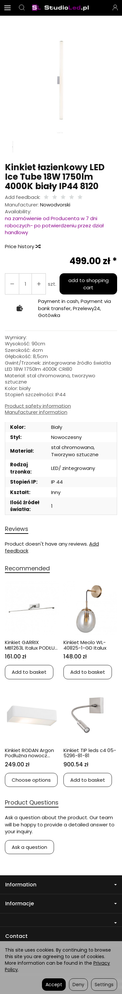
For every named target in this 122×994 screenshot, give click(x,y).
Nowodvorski (55, 204)
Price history (22, 246)
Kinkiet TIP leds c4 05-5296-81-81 (89, 753)
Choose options (31, 779)
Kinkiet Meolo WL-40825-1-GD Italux (84, 645)
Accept (54, 984)
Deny (78, 984)
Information (61, 884)
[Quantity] (25, 283)
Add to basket (29, 672)
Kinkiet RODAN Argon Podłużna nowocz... (29, 753)
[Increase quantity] (12, 283)
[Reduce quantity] (39, 283)
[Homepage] (61, 8)
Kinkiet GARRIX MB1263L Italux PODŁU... (31, 645)
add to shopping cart (88, 284)
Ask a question (29, 847)
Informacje (61, 903)
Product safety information (38, 406)
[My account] (115, 8)
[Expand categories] (7, 8)
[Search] (22, 8)
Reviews (16, 529)
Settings (104, 984)
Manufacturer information (36, 412)
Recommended (27, 568)
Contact (16, 936)
